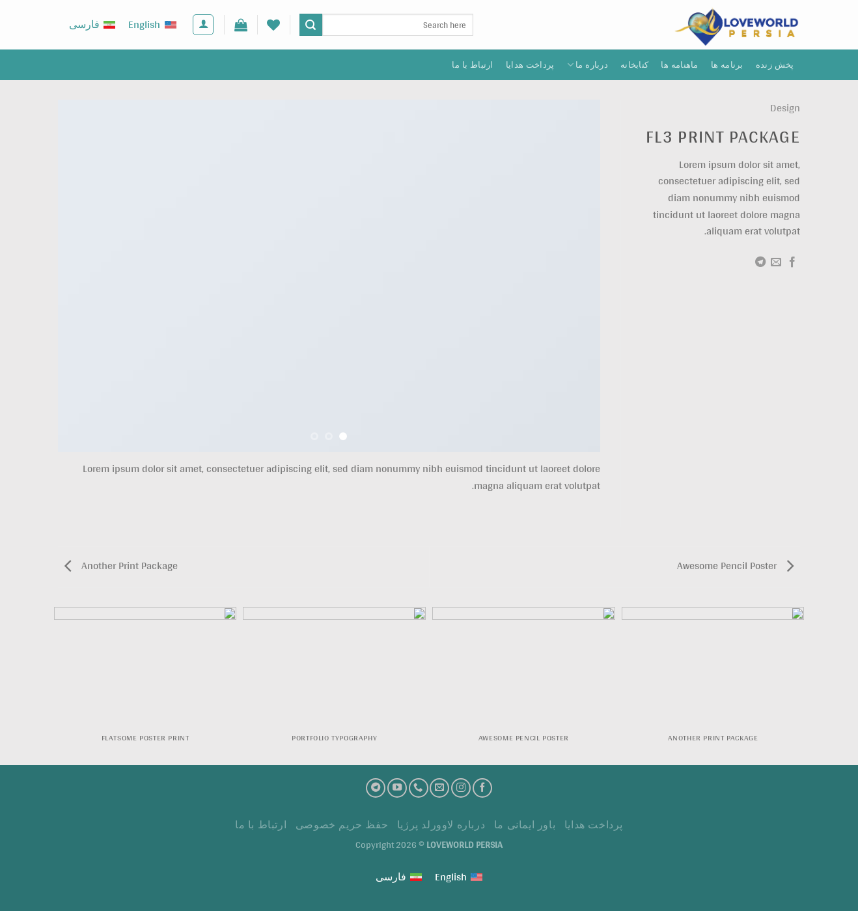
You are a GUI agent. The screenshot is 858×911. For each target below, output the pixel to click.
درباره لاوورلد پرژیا (441, 824)
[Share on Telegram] (760, 262)
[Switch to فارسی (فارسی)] (92, 25)
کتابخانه (634, 65)
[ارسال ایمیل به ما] (439, 788)
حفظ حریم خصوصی (342, 824)
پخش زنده (775, 65)
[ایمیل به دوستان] (776, 262)
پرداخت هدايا (530, 65)
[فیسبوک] (482, 788)
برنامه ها (727, 65)
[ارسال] (310, 25)
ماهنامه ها (679, 65)
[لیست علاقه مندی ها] (273, 24)
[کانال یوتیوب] (397, 788)
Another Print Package (121, 565)
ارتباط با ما (472, 65)
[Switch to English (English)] (152, 25)
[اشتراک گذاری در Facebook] (792, 262)
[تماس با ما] (418, 788)
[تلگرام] (375, 788)
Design (785, 107)
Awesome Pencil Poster (735, 565)
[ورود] (203, 24)
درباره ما (587, 65)
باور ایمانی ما (525, 824)
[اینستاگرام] (461, 788)
